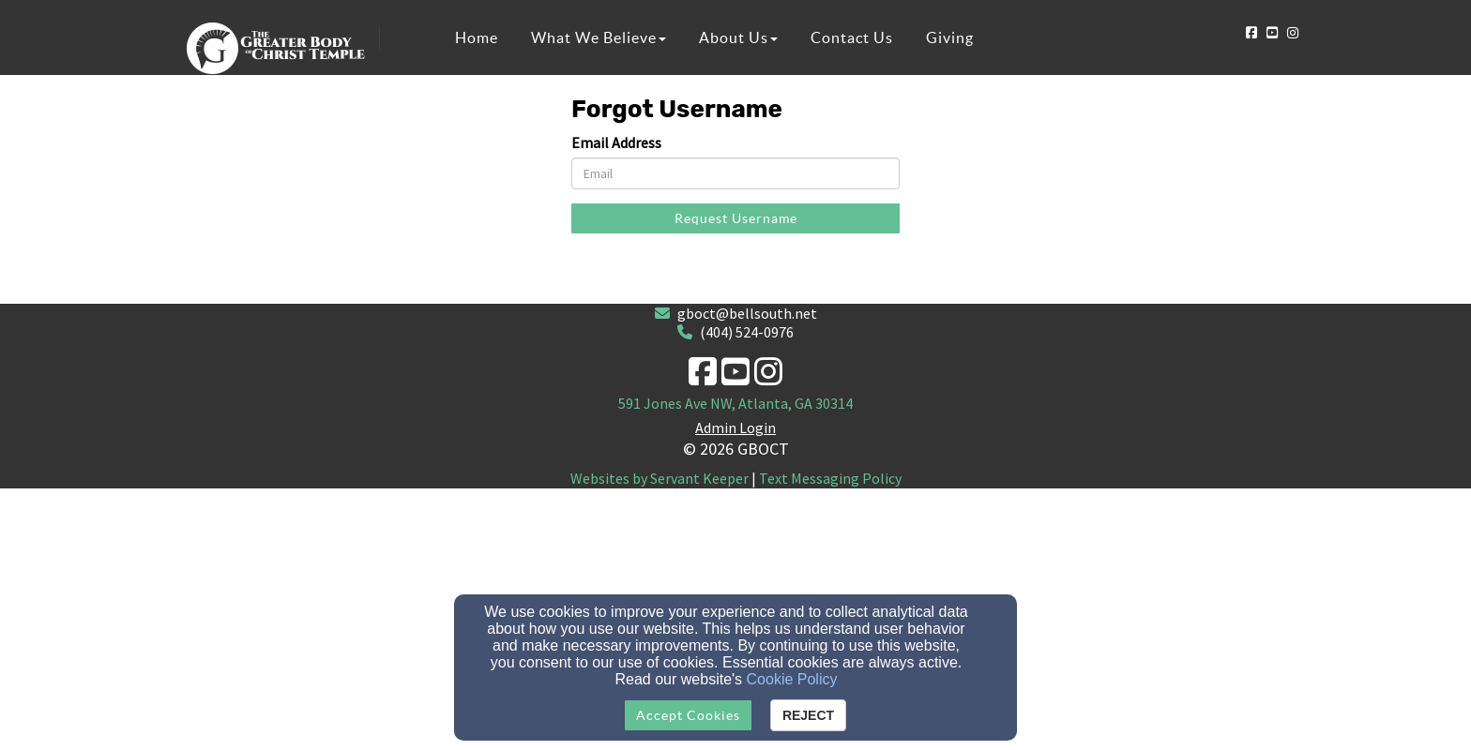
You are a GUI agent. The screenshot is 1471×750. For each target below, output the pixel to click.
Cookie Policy (792, 679)
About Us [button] (738, 37)
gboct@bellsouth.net (747, 313)
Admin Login (735, 427)
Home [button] (476, 37)
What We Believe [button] (598, 37)
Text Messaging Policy (830, 478)
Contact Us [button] (852, 37)
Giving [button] (950, 37)
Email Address (616, 142)
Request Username (736, 218)
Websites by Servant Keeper (659, 478)
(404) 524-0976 (747, 331)
